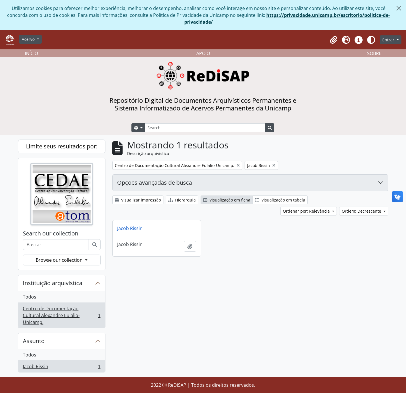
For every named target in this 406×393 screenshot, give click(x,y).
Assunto (34, 341)
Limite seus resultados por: (61, 146)
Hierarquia (182, 200)
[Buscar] (95, 244)
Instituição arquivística (52, 283)
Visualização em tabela (280, 200)
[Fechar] (399, 8)
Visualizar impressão (138, 200)
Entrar (388, 40)
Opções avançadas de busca (154, 182)
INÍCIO (31, 53)
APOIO (203, 53)
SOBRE (374, 53)
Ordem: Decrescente (362, 211)
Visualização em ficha (226, 200)
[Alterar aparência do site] (371, 40)
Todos (29, 297)
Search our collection (50, 233)
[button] (333, 40)
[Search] (205, 127)
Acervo (29, 39)
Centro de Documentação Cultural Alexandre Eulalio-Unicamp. (62, 315)
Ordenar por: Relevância (307, 211)
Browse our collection (60, 260)
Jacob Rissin (62, 367)
